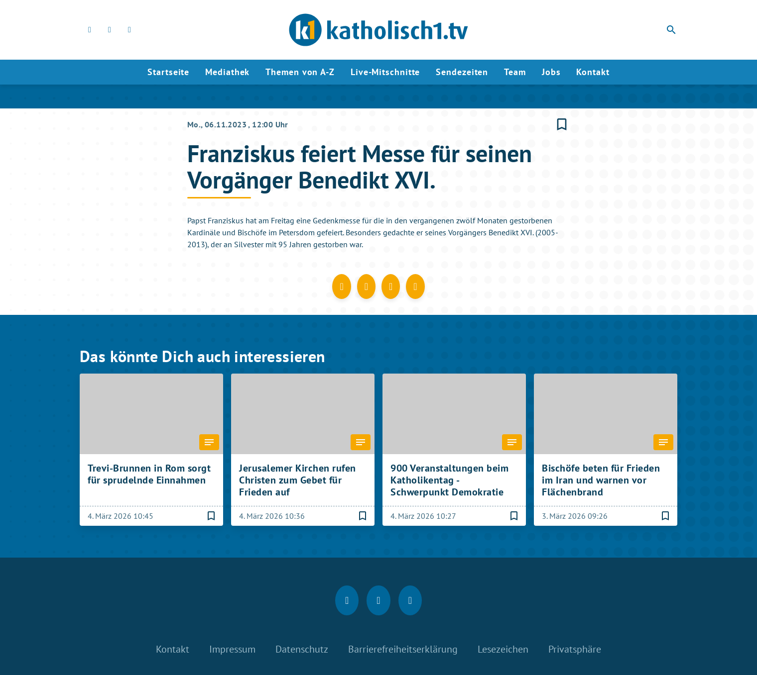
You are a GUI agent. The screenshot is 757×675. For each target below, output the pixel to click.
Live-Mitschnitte (385, 72)
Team (515, 72)
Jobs (551, 72)
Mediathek (227, 72)
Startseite (168, 72)
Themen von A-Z (300, 72)
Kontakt (592, 72)
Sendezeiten (462, 72)
